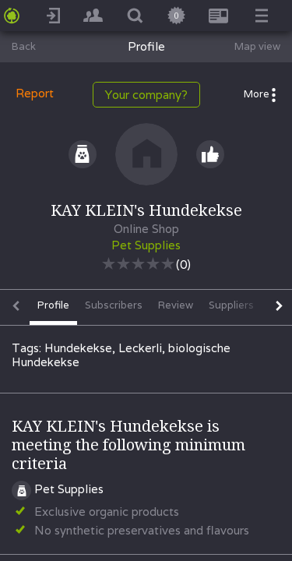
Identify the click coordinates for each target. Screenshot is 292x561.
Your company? (146, 94)
